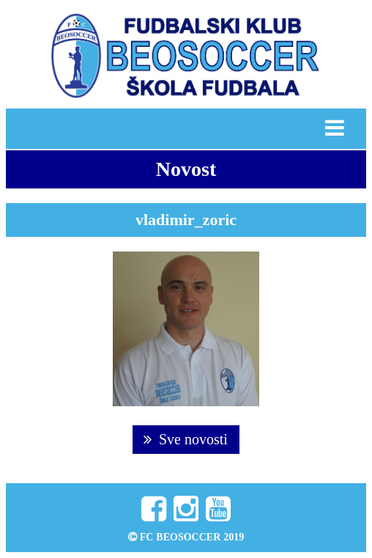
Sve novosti (186, 439)
